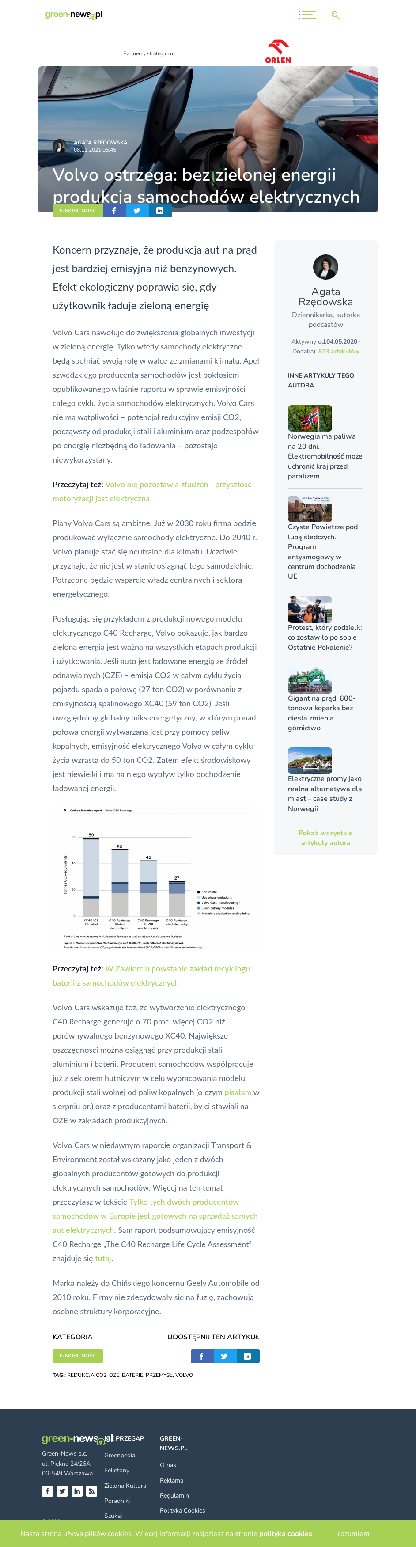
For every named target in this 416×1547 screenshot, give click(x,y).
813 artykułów (338, 351)
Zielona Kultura (125, 1486)
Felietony (116, 1470)
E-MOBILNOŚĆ (78, 210)
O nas (168, 1465)
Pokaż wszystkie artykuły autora (326, 838)
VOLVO (184, 1375)
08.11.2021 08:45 (95, 149)
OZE (114, 1375)
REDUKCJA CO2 (86, 1375)
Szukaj (113, 1516)
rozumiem (354, 1534)
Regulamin (174, 1495)
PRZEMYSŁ (159, 1375)
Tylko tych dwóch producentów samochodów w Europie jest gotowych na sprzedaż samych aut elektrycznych (155, 1216)
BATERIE (132, 1375)
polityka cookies (285, 1534)
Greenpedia (119, 1455)
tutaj (103, 1258)
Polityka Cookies (182, 1510)
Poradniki (117, 1501)
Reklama (171, 1480)
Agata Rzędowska (101, 142)
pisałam (238, 1092)
